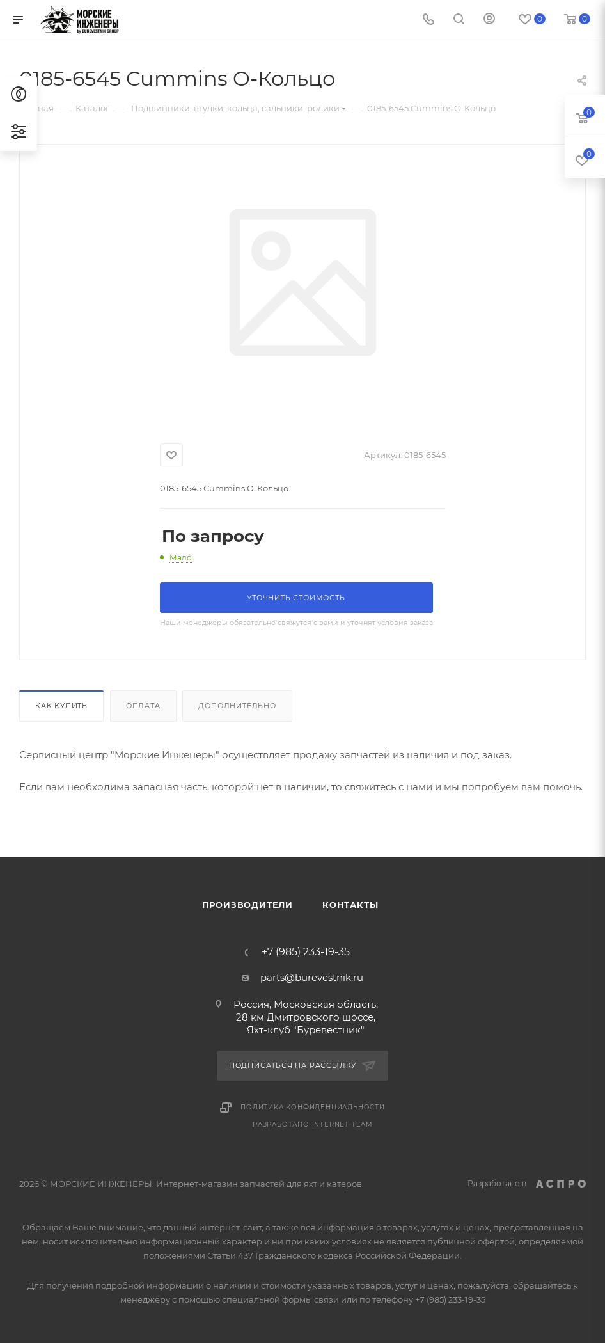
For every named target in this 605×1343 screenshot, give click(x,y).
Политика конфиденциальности (312, 1107)
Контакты (350, 905)
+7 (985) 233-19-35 (306, 952)
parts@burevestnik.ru (311, 977)
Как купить (61, 705)
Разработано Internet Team (313, 1124)
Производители (247, 905)
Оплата (143, 705)
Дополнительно (237, 705)
